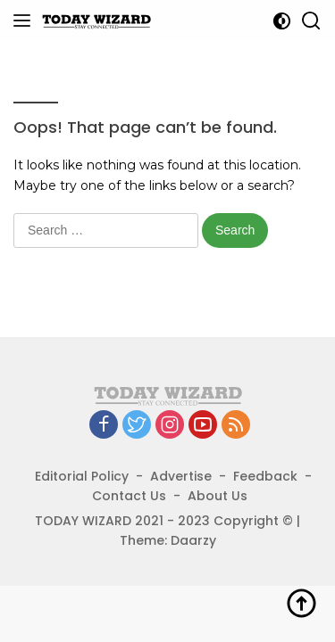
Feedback (265, 476)
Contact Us (129, 496)
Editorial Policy (82, 476)
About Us (217, 496)
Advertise (181, 476)
